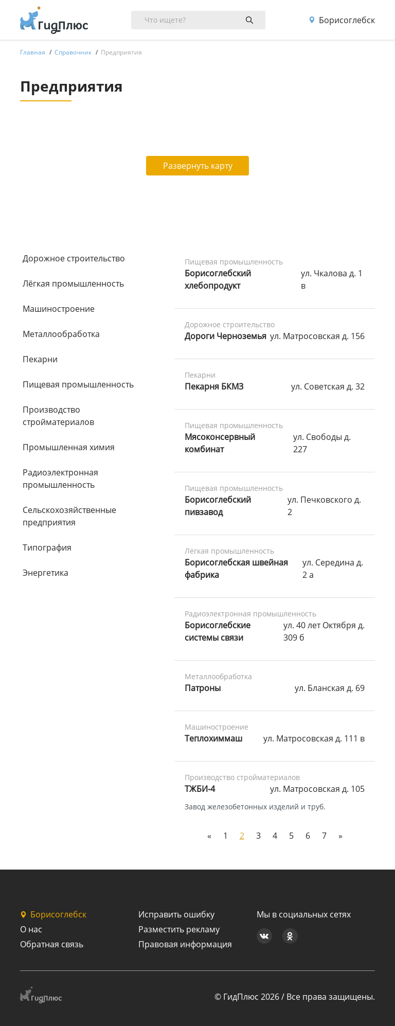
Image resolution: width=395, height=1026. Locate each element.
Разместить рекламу (179, 929)
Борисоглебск (342, 20)
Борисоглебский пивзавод (218, 506)
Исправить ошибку (176, 914)
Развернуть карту (197, 165)
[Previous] (209, 835)
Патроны (203, 688)
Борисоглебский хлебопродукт (218, 279)
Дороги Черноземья (225, 336)
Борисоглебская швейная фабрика (236, 568)
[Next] (340, 835)
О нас (31, 929)
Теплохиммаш (213, 738)
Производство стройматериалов (58, 416)
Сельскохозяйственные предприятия (69, 516)
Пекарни (40, 359)
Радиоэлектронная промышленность (60, 478)
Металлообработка (61, 334)
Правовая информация (185, 944)
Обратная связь (51, 944)
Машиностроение (59, 308)
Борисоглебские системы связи (217, 631)
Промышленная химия (69, 447)
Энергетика (45, 572)
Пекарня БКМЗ (214, 386)
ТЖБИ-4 (200, 788)
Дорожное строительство (74, 258)
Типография (47, 547)
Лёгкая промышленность (73, 283)
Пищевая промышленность (78, 384)
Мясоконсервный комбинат (220, 443)
